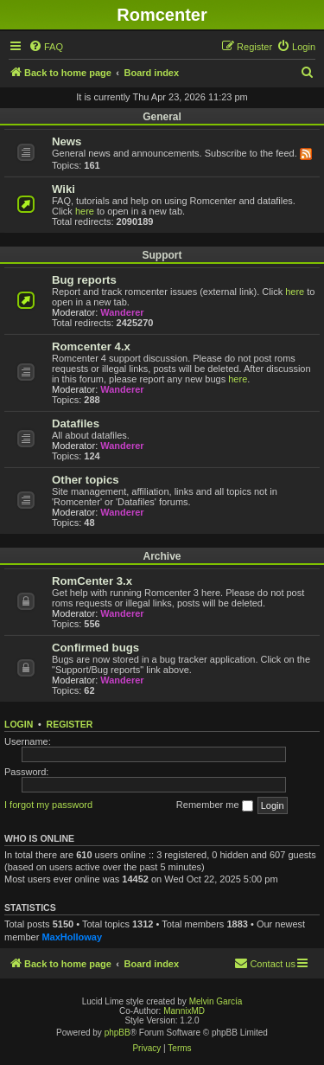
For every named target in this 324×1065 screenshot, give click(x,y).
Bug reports (84, 279)
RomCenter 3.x (92, 580)
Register (70, 724)
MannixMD (184, 1011)
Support (162, 255)
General (162, 117)
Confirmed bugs (95, 647)
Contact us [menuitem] (264, 963)
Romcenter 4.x (91, 346)
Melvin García (216, 1001)
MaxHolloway (71, 937)
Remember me (214, 805)
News (66, 141)
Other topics (85, 479)
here (84, 211)
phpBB (117, 1032)
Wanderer (121, 312)
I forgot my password (48, 804)
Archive (162, 556)
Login (18, 724)
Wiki (63, 189)
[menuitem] (46, 46)
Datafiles (75, 423)
